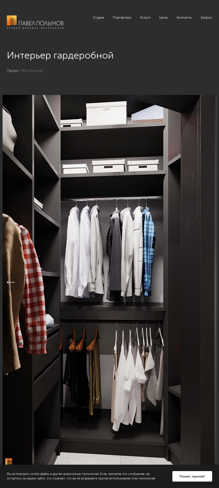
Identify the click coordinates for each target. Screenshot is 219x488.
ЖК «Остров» (32, 71)
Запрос (206, 17)
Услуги (145, 17)
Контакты (184, 17)
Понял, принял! (192, 476)
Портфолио (122, 17)
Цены (163, 17)
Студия (98, 17)
